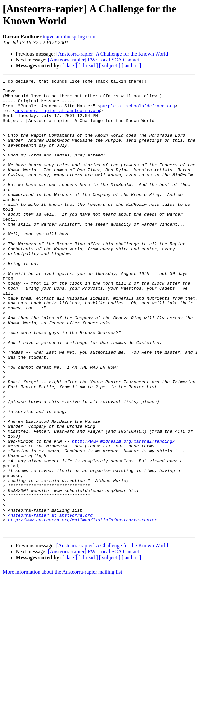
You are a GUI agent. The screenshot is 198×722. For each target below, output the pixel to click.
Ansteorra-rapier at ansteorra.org (50, 603)
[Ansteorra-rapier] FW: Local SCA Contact (93, 59)
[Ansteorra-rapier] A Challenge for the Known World (112, 54)
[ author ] (131, 65)
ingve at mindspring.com (69, 36)
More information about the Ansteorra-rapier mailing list (62, 662)
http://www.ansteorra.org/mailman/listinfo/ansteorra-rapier (82, 609)
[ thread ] (88, 65)
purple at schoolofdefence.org (137, 111)
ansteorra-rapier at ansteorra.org (57, 117)
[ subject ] (109, 65)
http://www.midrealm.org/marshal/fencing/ (123, 514)
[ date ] (69, 65)
